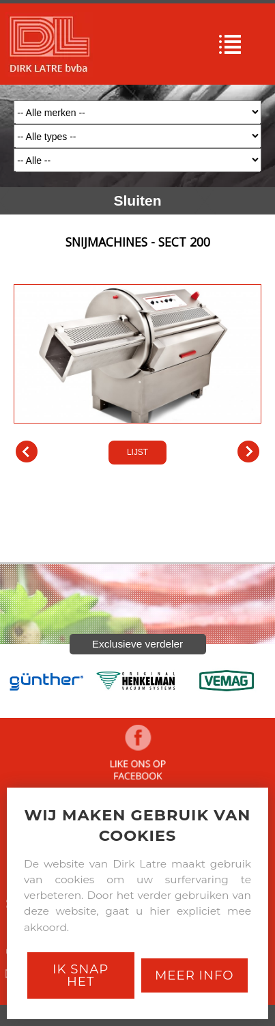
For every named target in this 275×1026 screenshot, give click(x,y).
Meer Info (194, 975)
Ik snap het (80, 975)
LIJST (137, 452)
